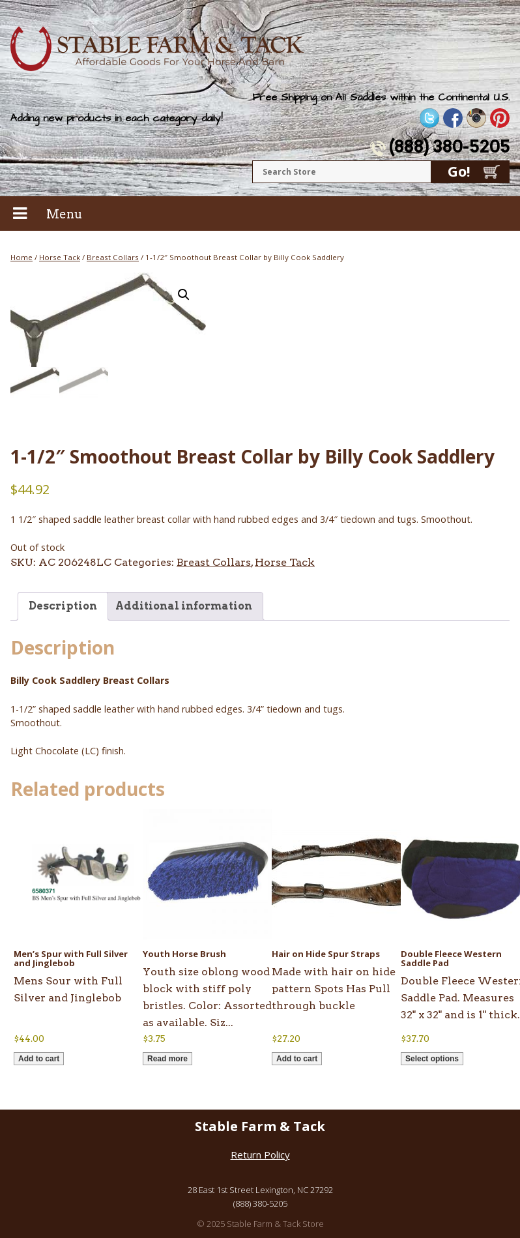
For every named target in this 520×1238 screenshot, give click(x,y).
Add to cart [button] (38, 1058)
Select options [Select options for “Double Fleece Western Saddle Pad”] (432, 1058)
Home (21, 257)
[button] (183, 294)
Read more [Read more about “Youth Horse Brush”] (167, 1058)
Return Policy (260, 1155)
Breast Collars (113, 257)
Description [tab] (63, 606)
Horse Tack (59, 257)
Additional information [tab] (183, 606)
